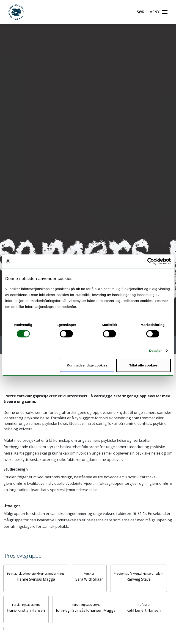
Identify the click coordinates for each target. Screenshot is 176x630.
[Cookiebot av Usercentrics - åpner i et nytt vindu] (151, 261)
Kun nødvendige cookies (87, 365)
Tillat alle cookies (143, 365)
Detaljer (155, 351)
